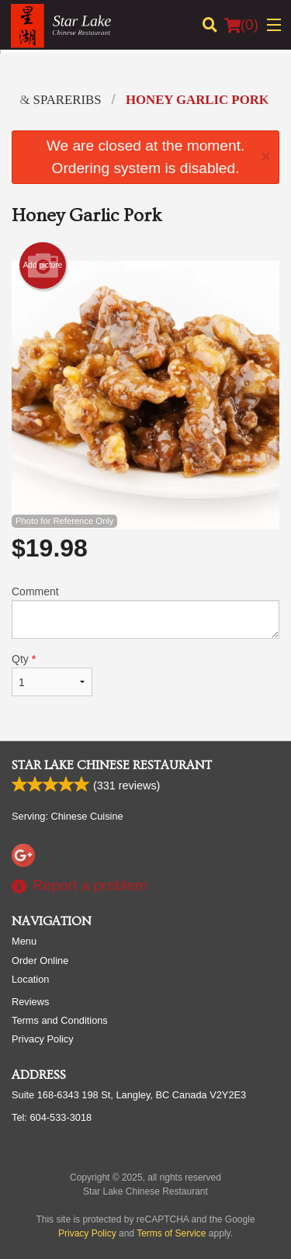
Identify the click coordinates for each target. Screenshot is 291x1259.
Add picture (43, 265)
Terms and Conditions (60, 1020)
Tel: (52, 1117)
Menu (24, 941)
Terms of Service (171, 1233)
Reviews (30, 1002)
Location (30, 979)
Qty (52, 674)
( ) (241, 24)
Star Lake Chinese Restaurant (112, 765)
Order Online (40, 960)
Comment (145, 612)
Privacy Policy (43, 1039)
